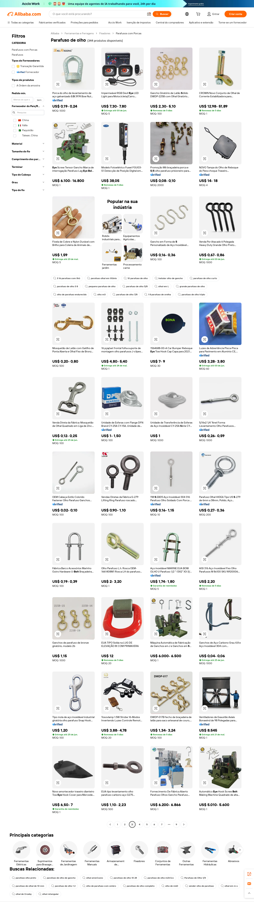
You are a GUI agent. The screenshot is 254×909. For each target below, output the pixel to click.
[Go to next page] (184, 824)
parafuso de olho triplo (191, 294)
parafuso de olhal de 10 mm (28, 886)
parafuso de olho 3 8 (65, 286)
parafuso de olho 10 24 (123, 877)
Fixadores (104, 33)
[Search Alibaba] (98, 14)
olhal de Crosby (21, 894)
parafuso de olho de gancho (59, 877)
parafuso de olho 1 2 (63, 886)
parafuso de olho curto (203, 278)
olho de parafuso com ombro (99, 886)
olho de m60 (170, 886)
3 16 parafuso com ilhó (66, 278)
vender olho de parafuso (199, 886)
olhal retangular (48, 894)
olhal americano (93, 877)
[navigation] (28, 429)
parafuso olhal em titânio (102, 278)
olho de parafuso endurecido (70, 294)
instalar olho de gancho (169, 278)
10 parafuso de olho (136, 278)
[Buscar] (162, 14)
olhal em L (162, 286)
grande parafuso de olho (190, 286)
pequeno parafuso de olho (100, 286)
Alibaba (55, 33)
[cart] (199, 14)
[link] (249, 874)
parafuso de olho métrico (159, 877)
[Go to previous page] (110, 824)
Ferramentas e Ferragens (79, 33)
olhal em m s (229, 886)
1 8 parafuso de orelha (157, 294)
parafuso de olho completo (139, 886)
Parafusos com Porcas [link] (128, 33)
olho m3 (100, 294)
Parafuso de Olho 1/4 (193, 877)
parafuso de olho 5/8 (135, 286)
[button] (149, 14)
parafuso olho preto (24, 877)
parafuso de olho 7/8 (125, 294)
